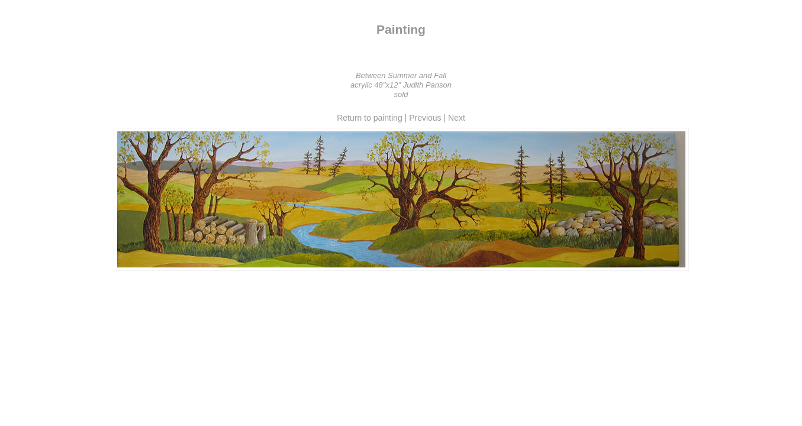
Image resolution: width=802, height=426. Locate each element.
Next (456, 117)
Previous (425, 117)
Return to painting (369, 117)
